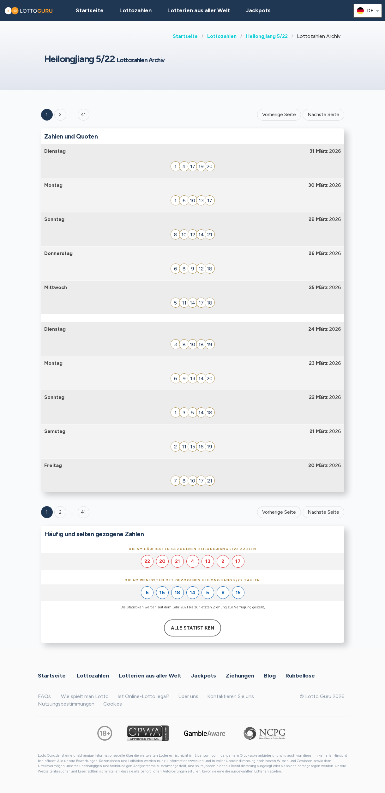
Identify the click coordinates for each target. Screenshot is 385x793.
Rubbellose (300, 675)
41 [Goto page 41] (83, 512)
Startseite (185, 36)
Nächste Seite (323, 114)
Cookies (112, 704)
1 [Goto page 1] (47, 114)
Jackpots (258, 10)
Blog (270, 675)
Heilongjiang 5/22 (267, 36)
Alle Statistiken (192, 628)
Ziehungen (240, 675)
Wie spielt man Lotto (85, 696)
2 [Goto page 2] (60, 114)
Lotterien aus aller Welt (198, 10)
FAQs (44, 696)
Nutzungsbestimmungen (66, 704)
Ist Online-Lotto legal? (143, 696)
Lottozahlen (222, 36)
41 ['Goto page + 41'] (83, 114)
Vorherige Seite (279, 114)
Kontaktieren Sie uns (230, 696)
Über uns (188, 696)
